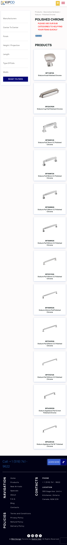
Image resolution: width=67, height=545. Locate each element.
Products (38, 12)
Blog (13, 503)
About (13, 495)
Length (6, 54)
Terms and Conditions (21, 513)
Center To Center (10, 27)
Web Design (16, 539)
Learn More (54, 462)
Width (5, 72)
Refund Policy (17, 522)
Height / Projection (11, 45)
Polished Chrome (48, 15)
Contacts (15, 507)
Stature (38, 15)
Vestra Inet (36, 539)
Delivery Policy (17, 526)
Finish (5, 36)
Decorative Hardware (52, 12)
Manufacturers (9, 18)
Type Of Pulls (8, 63)
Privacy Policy (17, 518)
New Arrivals (16, 486)
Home (13, 478)
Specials (14, 491)
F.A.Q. (13, 499)
